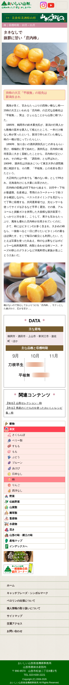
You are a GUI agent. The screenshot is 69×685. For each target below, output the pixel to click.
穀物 (12, 423)
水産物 (13, 523)
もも (14, 451)
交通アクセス (14, 623)
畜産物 (13, 518)
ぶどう (16, 457)
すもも (16, 445)
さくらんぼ (18, 434)
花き (12, 529)
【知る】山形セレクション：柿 (24, 403)
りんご (16, 484)
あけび (16, 468)
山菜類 (13, 507)
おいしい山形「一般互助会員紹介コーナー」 (19, 568)
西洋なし (17, 490)
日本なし (17, 473)
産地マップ (15, 540)
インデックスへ (18, 546)
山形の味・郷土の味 (21, 535)
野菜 (12, 496)
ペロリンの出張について (21, 600)
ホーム (11, 585)
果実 (12, 429)
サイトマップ (14, 615)
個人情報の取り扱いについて (23, 608)
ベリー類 (17, 440)
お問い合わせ (14, 631)
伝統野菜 (14, 501)
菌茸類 (13, 512)
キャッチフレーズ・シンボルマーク (27, 593)
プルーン (17, 462)
